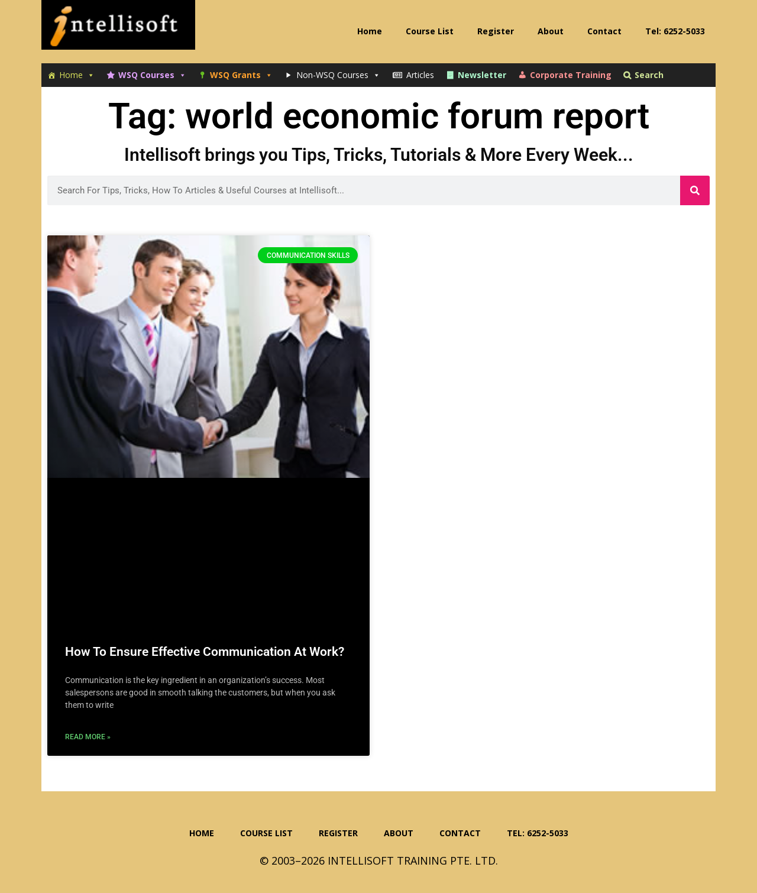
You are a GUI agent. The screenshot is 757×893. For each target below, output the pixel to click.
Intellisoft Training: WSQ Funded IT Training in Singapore (118, 29)
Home (77, 75)
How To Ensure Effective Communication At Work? (204, 652)
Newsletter (482, 74)
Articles (420, 74)
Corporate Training (571, 74)
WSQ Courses (152, 75)
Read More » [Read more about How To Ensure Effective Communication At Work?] (88, 737)
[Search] (695, 190)
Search (649, 74)
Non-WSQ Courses (338, 75)
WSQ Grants (241, 75)
